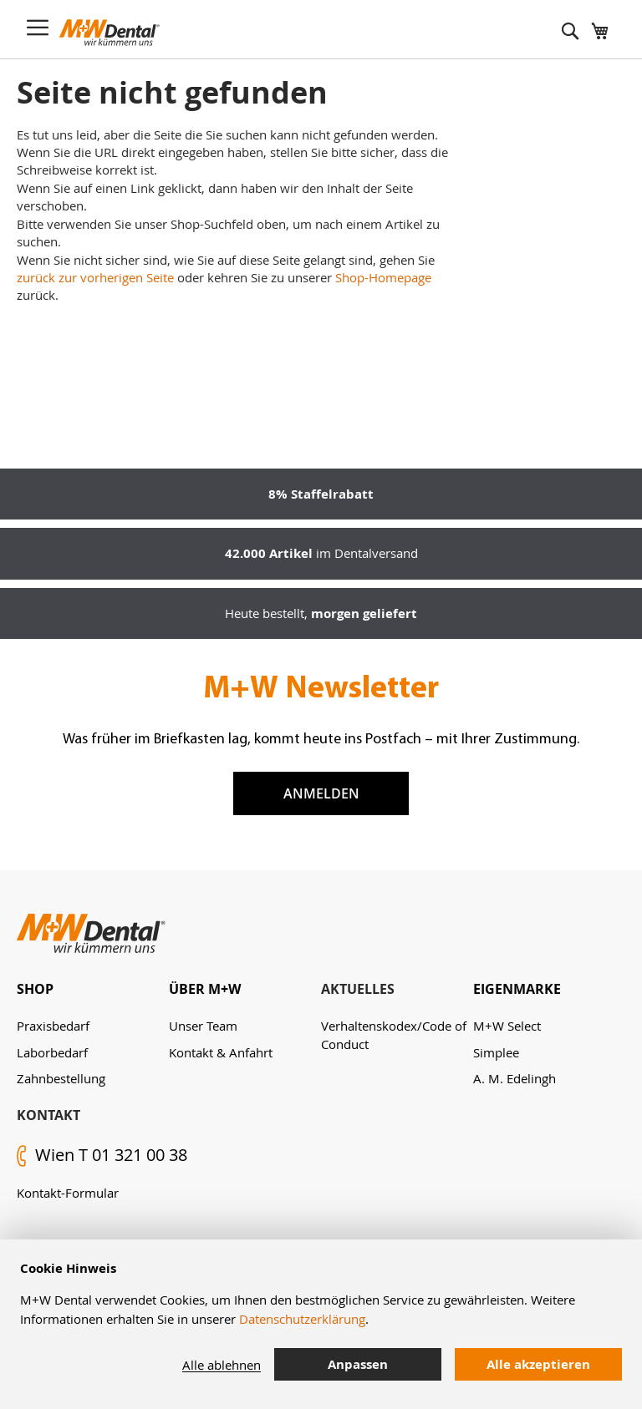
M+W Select (507, 1025)
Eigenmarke (517, 989)
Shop (35, 989)
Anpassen (358, 1364)
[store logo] (109, 32)
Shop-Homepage (383, 277)
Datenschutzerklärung (302, 1318)
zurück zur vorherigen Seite (95, 277)
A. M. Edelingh (514, 1078)
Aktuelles (358, 989)
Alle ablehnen (221, 1364)
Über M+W (205, 989)
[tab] (93, 989)
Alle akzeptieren (538, 1364)
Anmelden (321, 793)
